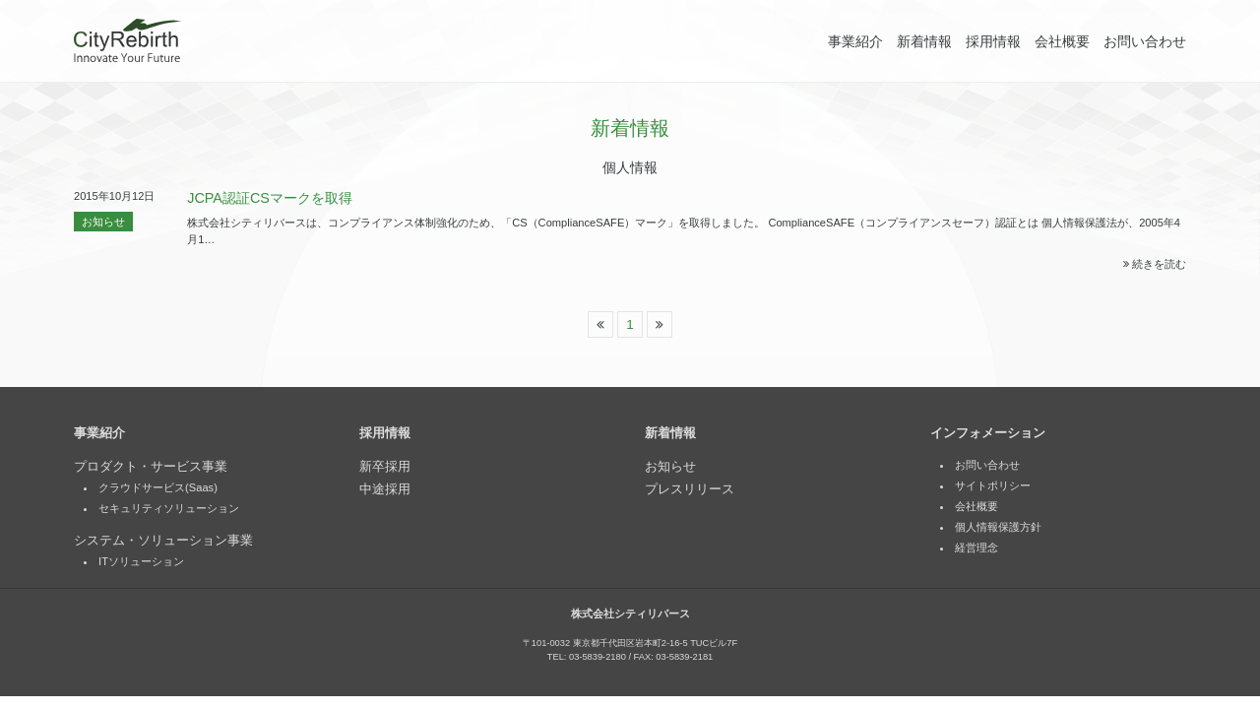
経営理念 (976, 548)
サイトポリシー (993, 486)
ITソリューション (141, 562)
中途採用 (384, 490)
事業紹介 (855, 41)
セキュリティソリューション (168, 509)
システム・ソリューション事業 (163, 541)
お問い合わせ (1144, 41)
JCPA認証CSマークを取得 (269, 198)
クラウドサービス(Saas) (158, 488)
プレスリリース (689, 490)
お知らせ (103, 221)
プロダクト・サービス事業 (150, 467)
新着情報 (924, 41)
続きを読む (1154, 264)
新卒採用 (384, 467)
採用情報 (993, 41)
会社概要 (1062, 41)
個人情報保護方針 (998, 528)
